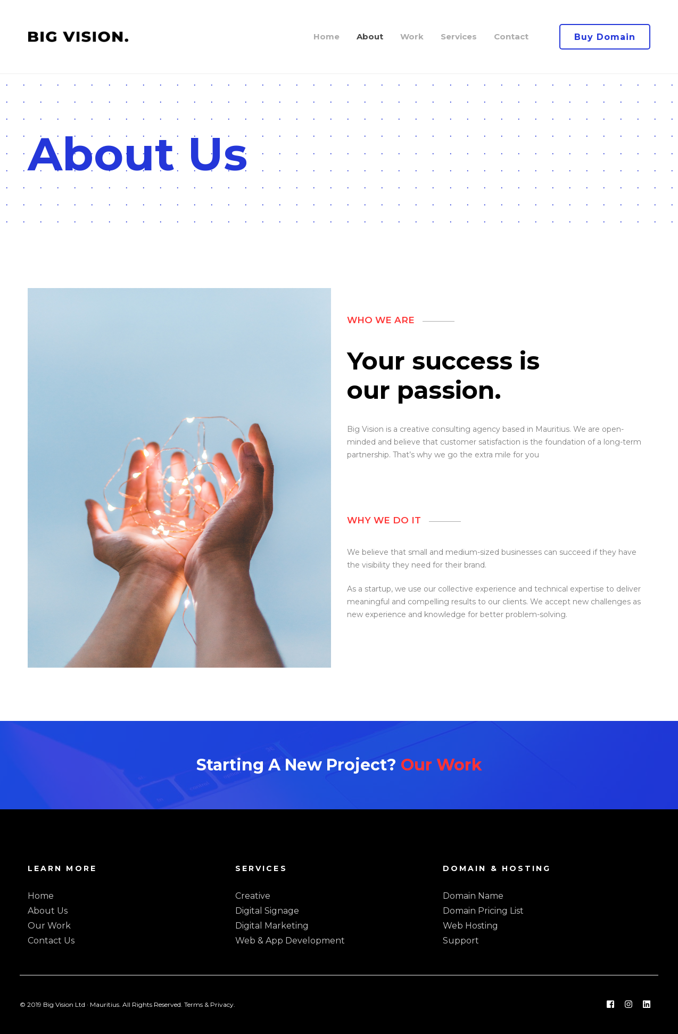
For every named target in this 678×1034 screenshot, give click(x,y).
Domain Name (473, 896)
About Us (48, 911)
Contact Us (51, 940)
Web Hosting (470, 926)
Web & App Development (290, 940)
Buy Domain (604, 37)
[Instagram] (628, 1005)
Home (41, 896)
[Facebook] (610, 1005)
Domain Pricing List (483, 911)
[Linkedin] (647, 1005)
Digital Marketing (272, 926)
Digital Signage (267, 911)
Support (461, 940)
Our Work (441, 765)
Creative (252, 896)
